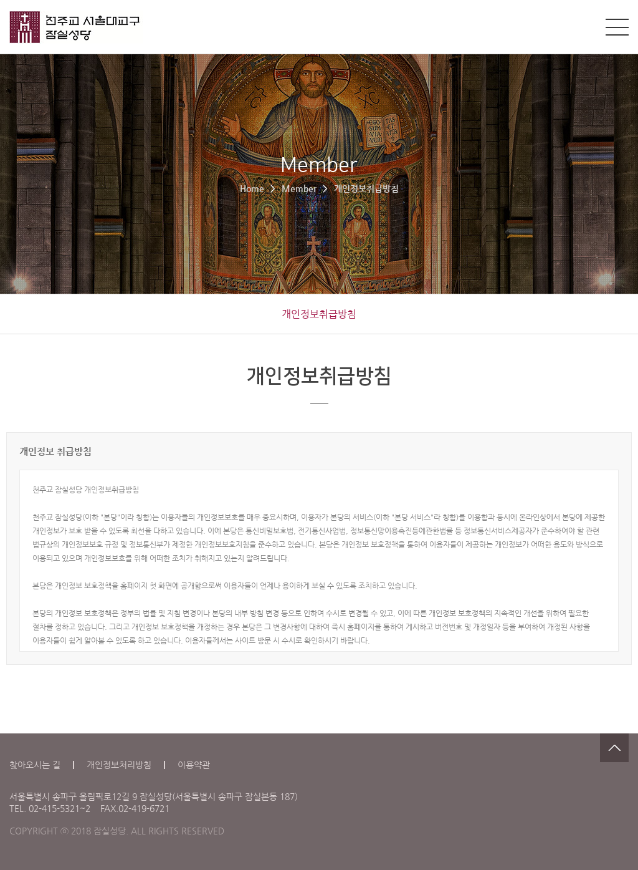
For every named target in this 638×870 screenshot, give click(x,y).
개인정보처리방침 (119, 765)
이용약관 (194, 765)
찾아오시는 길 (34, 765)
